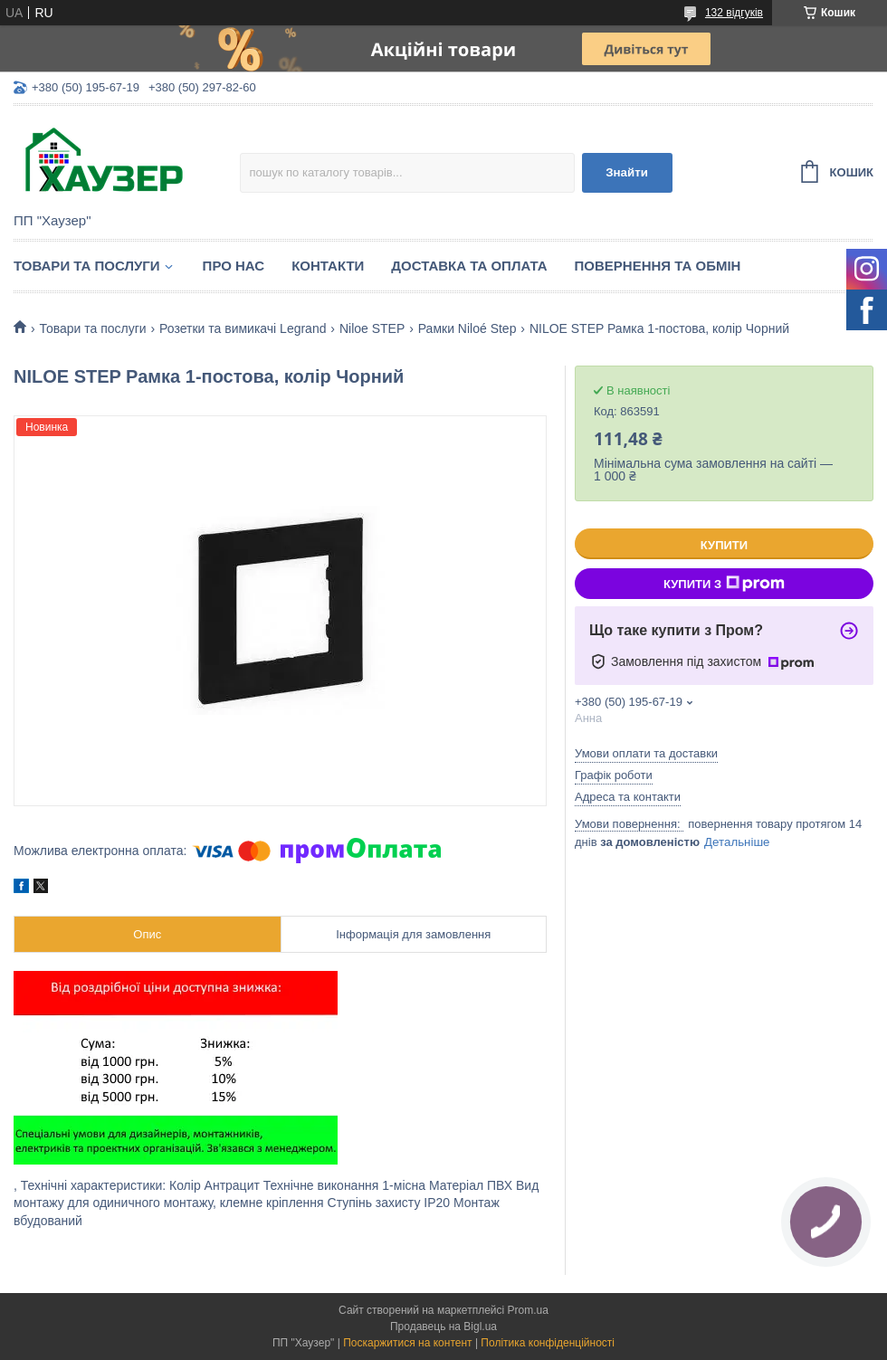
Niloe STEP (372, 328)
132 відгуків (734, 12)
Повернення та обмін (658, 265)
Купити (724, 545)
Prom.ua (528, 1310)
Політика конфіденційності (548, 1342)
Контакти (327, 265)
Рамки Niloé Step (467, 328)
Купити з (724, 583)
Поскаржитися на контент (407, 1342)
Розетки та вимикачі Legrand (242, 328)
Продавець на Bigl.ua (443, 1326)
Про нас (234, 265)
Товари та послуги (87, 265)
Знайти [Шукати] (627, 172)
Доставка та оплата (469, 265)
